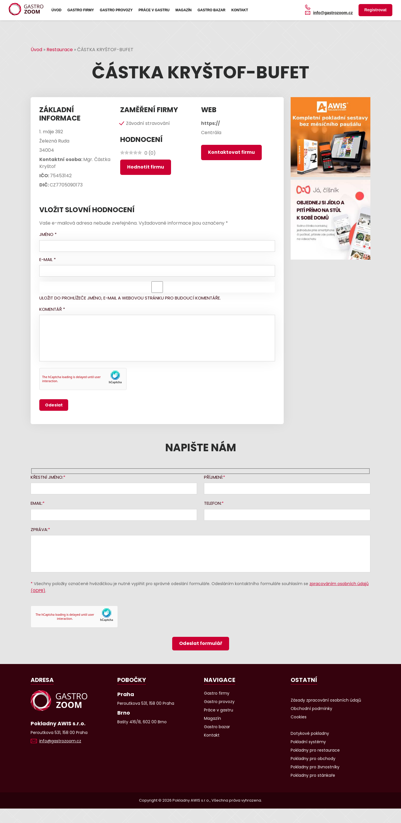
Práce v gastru (153, 10)
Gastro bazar (212, 10)
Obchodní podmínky (311, 708)
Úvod (56, 10)
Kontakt (239, 10)
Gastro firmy (80, 10)
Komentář (52, 309)
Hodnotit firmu (145, 167)
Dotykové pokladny (310, 733)
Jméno (48, 234)
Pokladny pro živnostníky (315, 767)
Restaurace (60, 49)
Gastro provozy (116, 10)
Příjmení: (213, 477)
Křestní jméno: (47, 477)
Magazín (183, 10)
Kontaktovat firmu (231, 152)
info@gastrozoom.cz (333, 12)
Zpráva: (39, 529)
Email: (36, 503)
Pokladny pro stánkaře (313, 775)
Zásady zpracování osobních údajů (326, 700)
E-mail (47, 259)
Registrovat (375, 10)
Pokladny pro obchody (313, 758)
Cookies (299, 717)
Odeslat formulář (200, 643)
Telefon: (213, 503)
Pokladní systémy (308, 742)
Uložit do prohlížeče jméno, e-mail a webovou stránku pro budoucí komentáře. (130, 298)
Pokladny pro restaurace (315, 750)
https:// (210, 123)
